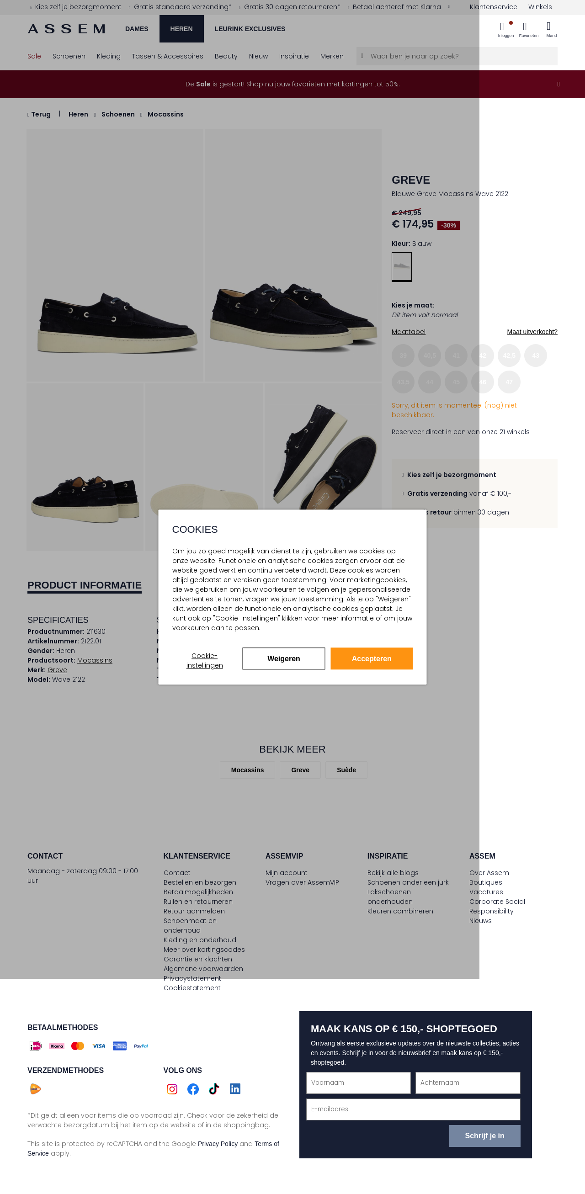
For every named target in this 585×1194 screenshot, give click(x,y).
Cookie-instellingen (204, 660)
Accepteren (372, 659)
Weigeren (283, 659)
